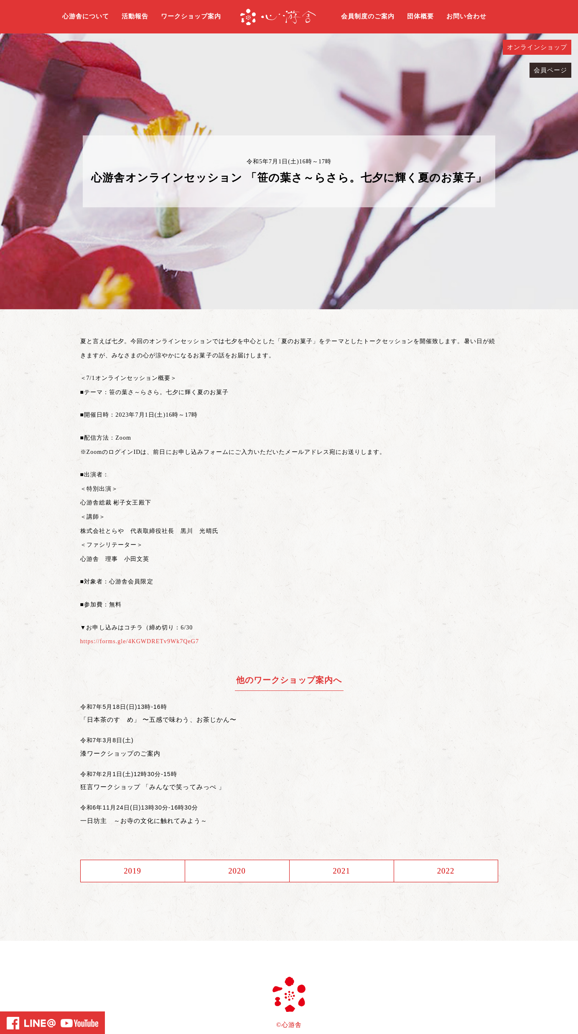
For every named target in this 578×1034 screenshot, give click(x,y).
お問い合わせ (466, 16)
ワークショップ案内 (191, 16)
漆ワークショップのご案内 (120, 753)
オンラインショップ (537, 47)
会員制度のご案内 (368, 16)
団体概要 (420, 16)
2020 (237, 871)
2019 (132, 871)
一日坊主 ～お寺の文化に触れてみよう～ (144, 820)
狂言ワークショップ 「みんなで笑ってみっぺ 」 (153, 786)
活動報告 (135, 16)
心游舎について (85, 16)
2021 (341, 871)
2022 (445, 871)
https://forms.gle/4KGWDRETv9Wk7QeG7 (139, 641)
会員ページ (550, 70)
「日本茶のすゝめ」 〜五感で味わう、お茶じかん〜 (158, 719)
